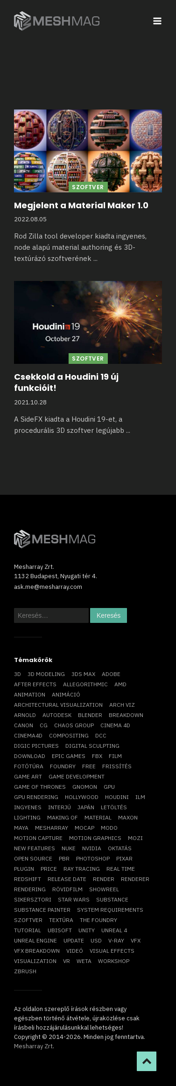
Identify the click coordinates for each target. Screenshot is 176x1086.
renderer (135, 878)
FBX (97, 755)
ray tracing (81, 868)
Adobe (111, 673)
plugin (24, 868)
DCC (100, 735)
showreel (104, 889)
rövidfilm (67, 889)
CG (44, 725)
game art (28, 776)
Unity (86, 930)
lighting (27, 817)
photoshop (93, 858)
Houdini (117, 796)
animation (29, 694)
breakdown (126, 714)
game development (77, 776)
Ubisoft (60, 930)
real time (120, 868)
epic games (68, 755)
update (73, 940)
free (89, 766)
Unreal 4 (114, 930)
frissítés (117, 766)
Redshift (27, 878)
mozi (135, 837)
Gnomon (84, 786)
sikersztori (32, 899)
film (115, 755)
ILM (140, 796)
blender (90, 714)
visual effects (112, 950)
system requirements (110, 909)
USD (96, 940)
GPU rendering (36, 796)
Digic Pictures (36, 745)
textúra (61, 919)
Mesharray (51, 827)
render (103, 878)
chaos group (74, 725)
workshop (113, 960)
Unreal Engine (35, 940)
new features (34, 848)
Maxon (128, 817)
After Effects (35, 684)
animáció (66, 694)
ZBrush (25, 971)
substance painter (42, 909)
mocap (84, 827)
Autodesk (56, 714)
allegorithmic (85, 684)
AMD (120, 684)
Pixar (124, 858)
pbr (64, 858)
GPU (109, 786)
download (29, 755)
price (49, 868)
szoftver (28, 919)
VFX (136, 940)
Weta (84, 960)
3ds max (83, 673)
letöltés (114, 807)
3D (17, 673)
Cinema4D (28, 735)
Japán (85, 807)
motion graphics (95, 837)
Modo (109, 827)
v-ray (116, 940)
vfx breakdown (37, 950)
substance (112, 899)
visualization (35, 960)
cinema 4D (115, 725)
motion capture (38, 837)
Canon (23, 725)
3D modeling (46, 673)
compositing (69, 735)
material (98, 817)
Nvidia (91, 848)
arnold (25, 714)
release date (67, 878)
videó (74, 950)
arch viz (122, 704)
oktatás (120, 848)
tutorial (27, 930)
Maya (21, 827)
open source (33, 858)
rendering (30, 889)
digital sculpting (92, 745)
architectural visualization (58, 704)
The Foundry (98, 919)
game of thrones (40, 786)
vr (66, 960)
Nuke (69, 848)
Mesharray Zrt (33, 1046)
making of (62, 817)
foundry (63, 766)
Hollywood (82, 796)
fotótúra (28, 766)
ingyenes (28, 807)
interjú (59, 807)
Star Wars (74, 899)
